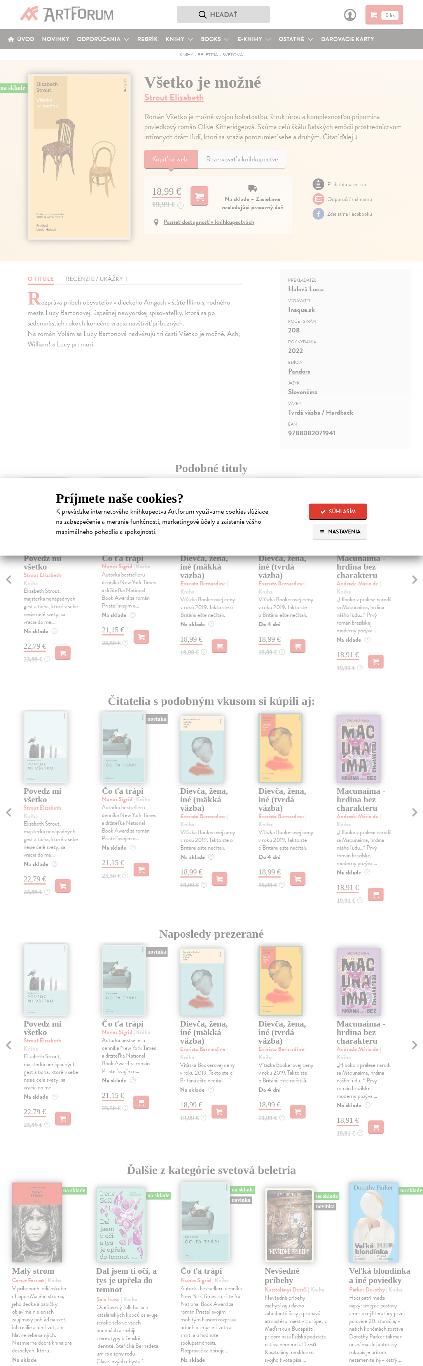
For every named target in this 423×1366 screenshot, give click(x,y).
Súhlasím (338, 511)
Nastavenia (340, 532)
